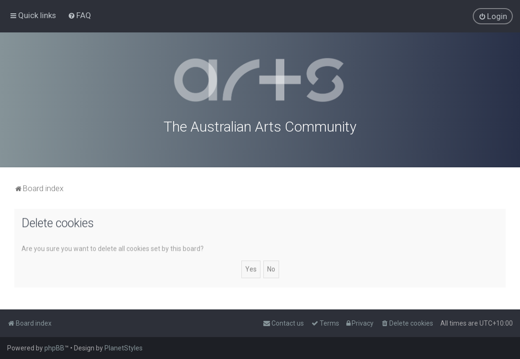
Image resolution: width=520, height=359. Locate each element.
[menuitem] (79, 15)
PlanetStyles (123, 348)
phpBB (54, 348)
